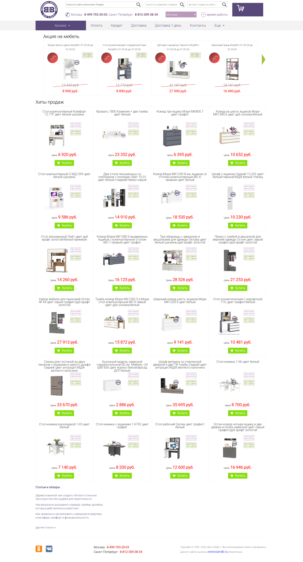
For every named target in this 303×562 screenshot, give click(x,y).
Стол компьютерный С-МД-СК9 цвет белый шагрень (64, 175)
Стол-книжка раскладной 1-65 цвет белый (64, 425)
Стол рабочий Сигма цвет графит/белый (180, 425)
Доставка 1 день (168, 25)
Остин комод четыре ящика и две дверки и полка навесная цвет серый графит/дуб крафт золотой (237, 427)
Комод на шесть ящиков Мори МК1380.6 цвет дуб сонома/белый (237, 113)
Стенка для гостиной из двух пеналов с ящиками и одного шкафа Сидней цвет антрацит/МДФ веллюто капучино (64, 366)
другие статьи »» (46, 527)
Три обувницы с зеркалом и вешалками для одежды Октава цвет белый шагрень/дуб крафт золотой (180, 239)
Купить (67, 163)
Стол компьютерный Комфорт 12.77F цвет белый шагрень (64, 113)
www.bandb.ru (218, 552)
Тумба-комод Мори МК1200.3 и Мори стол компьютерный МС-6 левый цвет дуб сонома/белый (122, 302)
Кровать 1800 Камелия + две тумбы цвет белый (122, 113)
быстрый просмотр (75, 125)
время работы (217, 14)
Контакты (198, 25)
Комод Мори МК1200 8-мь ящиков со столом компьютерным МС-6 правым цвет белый (180, 177)
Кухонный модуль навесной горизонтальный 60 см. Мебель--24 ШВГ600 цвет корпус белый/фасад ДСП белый (122, 366)
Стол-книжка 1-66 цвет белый (237, 362)
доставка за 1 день (87, 55)
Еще (217, 25)
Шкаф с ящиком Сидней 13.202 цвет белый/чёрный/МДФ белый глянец (238, 175)
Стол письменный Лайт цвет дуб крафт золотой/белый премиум (64, 238)
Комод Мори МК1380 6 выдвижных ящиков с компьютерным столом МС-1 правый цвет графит (122, 239)
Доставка (138, 25)
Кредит (117, 25)
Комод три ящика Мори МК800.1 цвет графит (180, 113)
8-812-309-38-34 (146, 14)
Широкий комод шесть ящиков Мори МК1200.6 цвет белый (179, 300)
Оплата (96, 25)
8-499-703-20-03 (95, 14)
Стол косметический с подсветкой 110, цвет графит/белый (237, 300)
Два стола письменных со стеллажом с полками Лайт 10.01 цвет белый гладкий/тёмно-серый (122, 177)
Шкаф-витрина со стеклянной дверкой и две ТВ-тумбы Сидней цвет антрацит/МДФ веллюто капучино (180, 364)
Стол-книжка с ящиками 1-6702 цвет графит (122, 425)
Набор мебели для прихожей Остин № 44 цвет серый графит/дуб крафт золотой (64, 302)
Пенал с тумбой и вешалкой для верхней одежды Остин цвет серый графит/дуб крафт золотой (238, 239)
